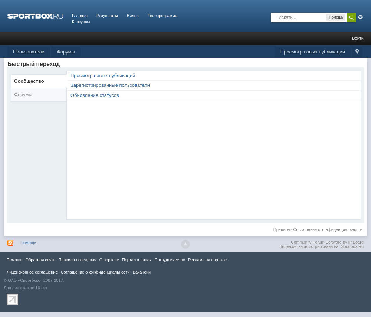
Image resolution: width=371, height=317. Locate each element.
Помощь (28, 242)
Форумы (66, 52)
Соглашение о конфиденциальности (327, 229)
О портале (109, 260)
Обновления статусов (94, 95)
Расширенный (361, 17)
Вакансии (142, 272)
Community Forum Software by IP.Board (327, 242)
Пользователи (29, 52)
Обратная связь (40, 260)
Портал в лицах (137, 260)
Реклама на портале (207, 260)
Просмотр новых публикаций (312, 52)
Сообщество (29, 81)
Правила (281, 229)
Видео (133, 15)
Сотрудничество (169, 260)
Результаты (107, 15)
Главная (80, 15)
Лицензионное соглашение (32, 272)
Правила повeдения (77, 260)
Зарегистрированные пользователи (110, 85)
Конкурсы (81, 21)
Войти (358, 38)
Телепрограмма (162, 15)
